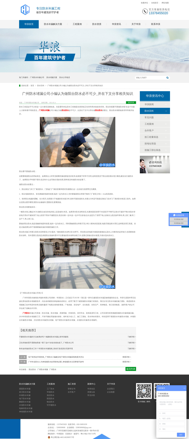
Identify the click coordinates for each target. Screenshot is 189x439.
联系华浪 (155, 24)
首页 (33, 86)
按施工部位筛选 (152, 150)
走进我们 (111, 389)
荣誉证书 (71, 389)
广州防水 (26, 313)
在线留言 (154, 3)
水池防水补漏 (24, 405)
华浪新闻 (149, 104)
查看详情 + (126, 357)
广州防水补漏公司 (37, 77)
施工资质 (72, 384)
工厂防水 (50, 389)
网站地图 (165, 3)
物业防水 (50, 402)
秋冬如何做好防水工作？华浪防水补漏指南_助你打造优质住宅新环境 (46, 349)
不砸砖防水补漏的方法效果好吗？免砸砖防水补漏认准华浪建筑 (43, 337)
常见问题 (149, 117)
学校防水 (50, 392)
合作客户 (149, 130)
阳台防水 (65, 110)
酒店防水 (50, 395)
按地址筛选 (150, 143)
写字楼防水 (51, 405)
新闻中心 (91, 384)
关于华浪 (136, 24)
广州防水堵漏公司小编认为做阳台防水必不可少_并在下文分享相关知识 (75, 86)
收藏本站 (144, 3)
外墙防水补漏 (24, 395)
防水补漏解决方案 (53, 24)
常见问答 (91, 395)
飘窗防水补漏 (24, 402)
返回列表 (131, 102)
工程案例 (77, 24)
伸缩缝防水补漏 (25, 412)
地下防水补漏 (24, 399)
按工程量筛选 (151, 137)
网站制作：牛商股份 (56, 434)
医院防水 (50, 399)
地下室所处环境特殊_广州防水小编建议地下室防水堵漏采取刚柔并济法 (56, 357)
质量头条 (91, 392)
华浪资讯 (116, 24)
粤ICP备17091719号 (88, 434)
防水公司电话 (64, 77)
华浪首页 (28, 24)
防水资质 (96, 24)
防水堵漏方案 (52, 77)
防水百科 (41, 86)
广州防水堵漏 (44, 110)
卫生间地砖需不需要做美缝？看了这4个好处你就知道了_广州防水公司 (46, 343)
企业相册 (111, 392)
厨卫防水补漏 (24, 392)
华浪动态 (91, 389)
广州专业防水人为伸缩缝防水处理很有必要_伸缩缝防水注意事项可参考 (56, 362)
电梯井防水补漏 (25, 408)
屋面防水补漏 (24, 389)
